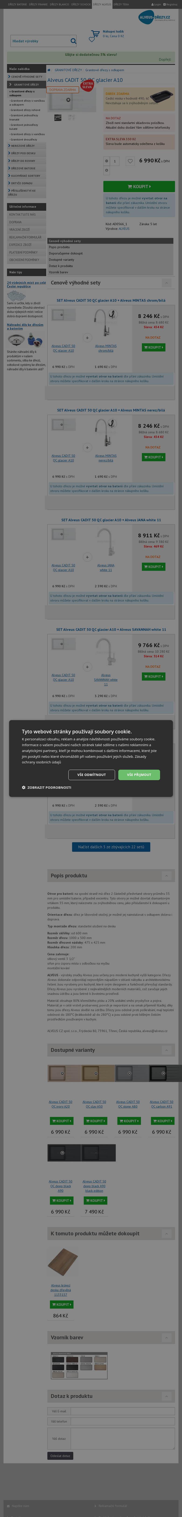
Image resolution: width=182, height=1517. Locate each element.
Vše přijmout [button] (139, 774)
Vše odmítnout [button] (91, 774)
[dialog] (91, 758)
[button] (46, 787)
